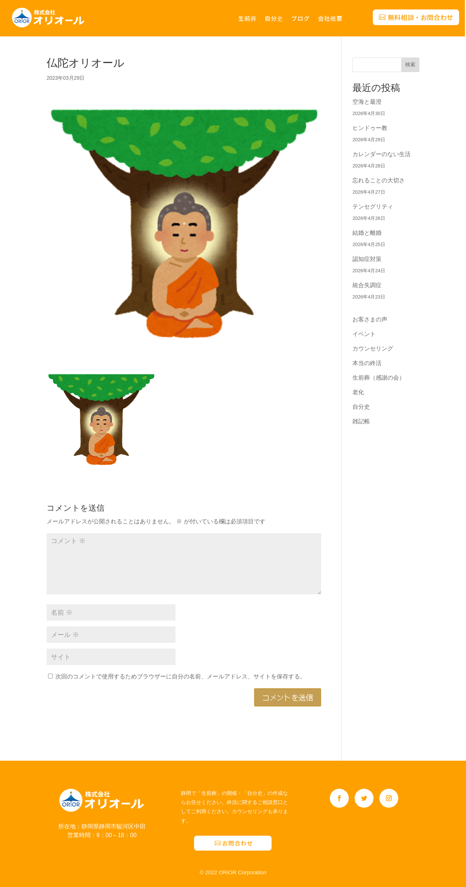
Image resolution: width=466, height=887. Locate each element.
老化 (358, 392)
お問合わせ (237, 843)
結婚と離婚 (367, 233)
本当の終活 (367, 363)
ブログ (300, 19)
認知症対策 (367, 259)
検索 (410, 64)
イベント (364, 334)
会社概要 (330, 19)
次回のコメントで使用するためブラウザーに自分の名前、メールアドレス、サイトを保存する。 (180, 676)
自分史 (274, 19)
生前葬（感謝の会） (378, 378)
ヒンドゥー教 (369, 128)
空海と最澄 (367, 102)
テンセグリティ (372, 206)
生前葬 (247, 19)
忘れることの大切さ (378, 180)
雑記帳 (361, 421)
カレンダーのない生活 (381, 154)
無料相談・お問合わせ (420, 17)
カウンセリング (372, 348)
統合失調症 (367, 285)
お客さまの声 (369, 319)
